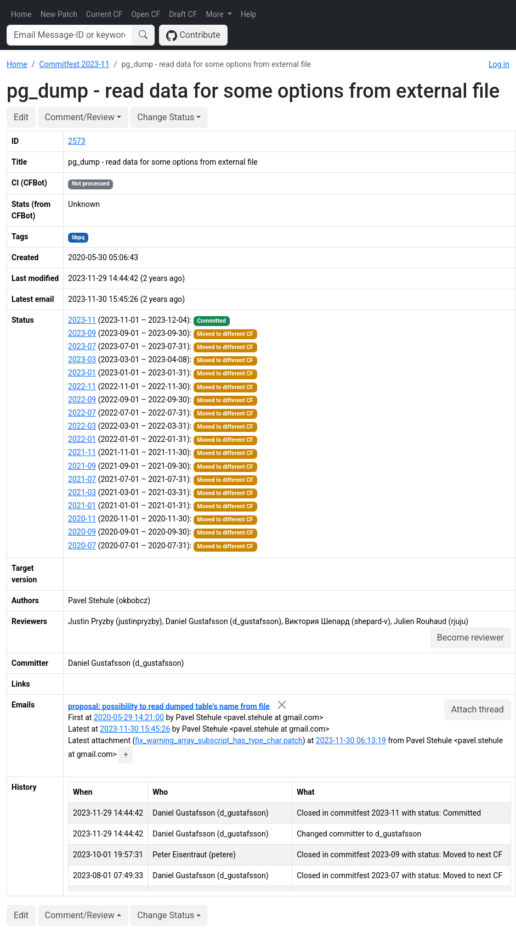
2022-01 (82, 439)
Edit (21, 117)
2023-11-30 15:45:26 (135, 729)
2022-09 (82, 399)
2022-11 (82, 386)
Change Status (165, 117)
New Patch (59, 14)
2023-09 (82, 333)
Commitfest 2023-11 (74, 64)
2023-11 (82, 320)
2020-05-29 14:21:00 (129, 717)
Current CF (104, 14)
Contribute (193, 35)
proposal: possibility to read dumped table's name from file (169, 705)
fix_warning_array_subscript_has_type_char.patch (219, 740)
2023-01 (82, 372)
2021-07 (82, 479)
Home (21, 14)
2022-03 (82, 426)
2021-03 (82, 492)
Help (249, 14)
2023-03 (82, 359)
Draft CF (183, 14)
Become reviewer (470, 637)
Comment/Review (80, 117)
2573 (76, 141)
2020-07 (82, 545)
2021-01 (82, 505)
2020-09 (82, 531)
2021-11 (82, 452)
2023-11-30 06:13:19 (351, 740)
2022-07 (82, 412)
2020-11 (82, 518)
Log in (499, 64)
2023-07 (82, 346)
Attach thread (477, 709)
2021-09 (82, 466)
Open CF (145, 14)
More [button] (215, 14)
